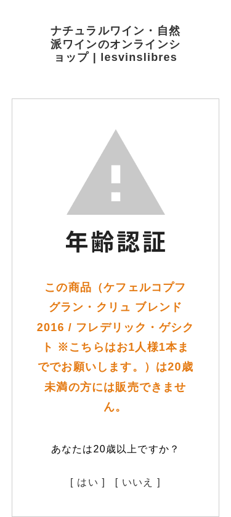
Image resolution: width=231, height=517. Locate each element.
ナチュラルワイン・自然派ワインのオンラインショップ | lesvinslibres (115, 44)
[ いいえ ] (138, 482)
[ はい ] (87, 482)
